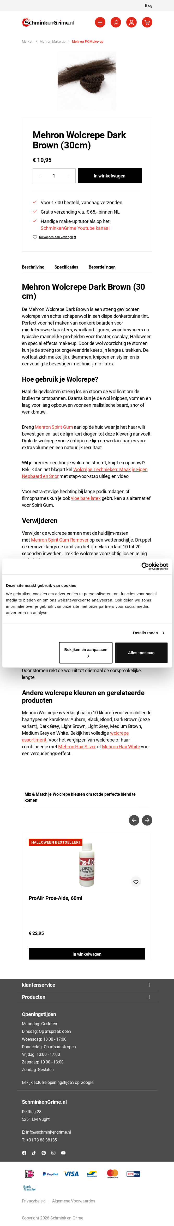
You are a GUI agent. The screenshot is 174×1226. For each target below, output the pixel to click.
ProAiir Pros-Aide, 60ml (55, 898)
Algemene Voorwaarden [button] (73, 1200)
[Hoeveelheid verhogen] (68, 175)
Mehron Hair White (121, 746)
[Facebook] (24, 1152)
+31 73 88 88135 (41, 1140)
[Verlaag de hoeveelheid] (40, 175)
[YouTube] (63, 1152)
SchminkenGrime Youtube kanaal (75, 228)
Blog (148, 5)
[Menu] (100, 22)
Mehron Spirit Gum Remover (60, 540)
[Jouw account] (131, 22)
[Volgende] (147, 820)
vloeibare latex (85, 498)
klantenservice (38, 984)
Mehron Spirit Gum (54, 427)
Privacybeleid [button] (34, 1200)
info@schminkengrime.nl (48, 1132)
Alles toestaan (141, 652)
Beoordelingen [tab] (102, 267)
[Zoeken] (116, 22)
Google (87, 1082)
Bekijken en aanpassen (85, 652)
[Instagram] (53, 1152)
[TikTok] (34, 1152)
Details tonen (145, 633)
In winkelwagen (109, 175)
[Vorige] (134, 820)
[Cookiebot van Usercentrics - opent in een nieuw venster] (145, 566)
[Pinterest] (43, 1152)
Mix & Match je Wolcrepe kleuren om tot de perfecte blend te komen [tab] (80, 797)
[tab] (33, 267)
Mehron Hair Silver (77, 746)
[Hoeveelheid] (54, 175)
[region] (87, 81)
